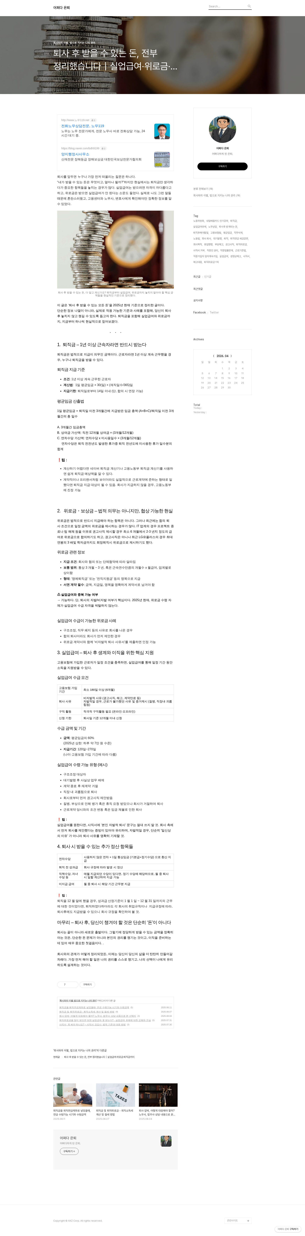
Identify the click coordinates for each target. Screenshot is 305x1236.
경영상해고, (236, 256)
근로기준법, (240, 250)
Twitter (214, 312)
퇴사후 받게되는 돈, (228, 226)
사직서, (246, 256)
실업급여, (224, 256)
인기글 (207, 276)
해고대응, (197, 262)
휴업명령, (208, 244)
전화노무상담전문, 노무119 (82, 126)
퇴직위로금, (241, 244)
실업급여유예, (200, 226)
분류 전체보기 (203, 189)
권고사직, (230, 244)
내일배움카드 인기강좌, (217, 220)
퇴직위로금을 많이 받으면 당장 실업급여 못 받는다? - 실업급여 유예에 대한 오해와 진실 (105, 1020)
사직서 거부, (199, 250)
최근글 (196, 276)
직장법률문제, (227, 250)
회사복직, (197, 244)
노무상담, (212, 226)
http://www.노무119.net (75, 120)
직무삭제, (238, 232)
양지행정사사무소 (75, 154)
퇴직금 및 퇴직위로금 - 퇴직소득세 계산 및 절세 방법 (86, 1011)
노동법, (196, 238)
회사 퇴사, (207, 238)
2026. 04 (223, 356)
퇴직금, (233, 220)
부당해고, (219, 244)
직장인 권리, (213, 250)
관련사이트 (232, 1220)
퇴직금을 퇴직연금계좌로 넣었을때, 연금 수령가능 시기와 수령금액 (94, 1007)
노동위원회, (199, 220)
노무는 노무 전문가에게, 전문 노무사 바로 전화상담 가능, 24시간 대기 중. (103, 133)
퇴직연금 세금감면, (239, 238)
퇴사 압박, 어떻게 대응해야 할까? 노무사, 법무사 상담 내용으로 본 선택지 (97, 1016)
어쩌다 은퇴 (61, 8)
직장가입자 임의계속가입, (205, 256)
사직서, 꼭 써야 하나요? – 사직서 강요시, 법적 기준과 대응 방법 (92, 1024)
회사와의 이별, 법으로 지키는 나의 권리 (78, 1000)
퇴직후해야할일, (201, 232)
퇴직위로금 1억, (211, 262)
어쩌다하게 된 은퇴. (70, 1143)
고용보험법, (216, 232)
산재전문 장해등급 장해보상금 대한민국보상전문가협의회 (101, 159)
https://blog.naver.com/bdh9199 (80, 148)
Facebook (199, 312)
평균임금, (227, 232)
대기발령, (217, 238)
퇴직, (226, 238)
